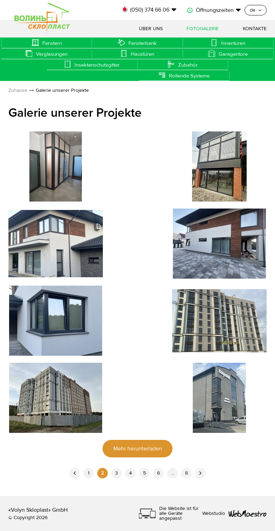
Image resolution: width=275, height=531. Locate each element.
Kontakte (255, 28)
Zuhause (17, 90)
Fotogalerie (202, 28)
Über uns (151, 28)
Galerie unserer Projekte (62, 90)
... (172, 473)
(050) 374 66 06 (149, 9)
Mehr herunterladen (137, 448)
